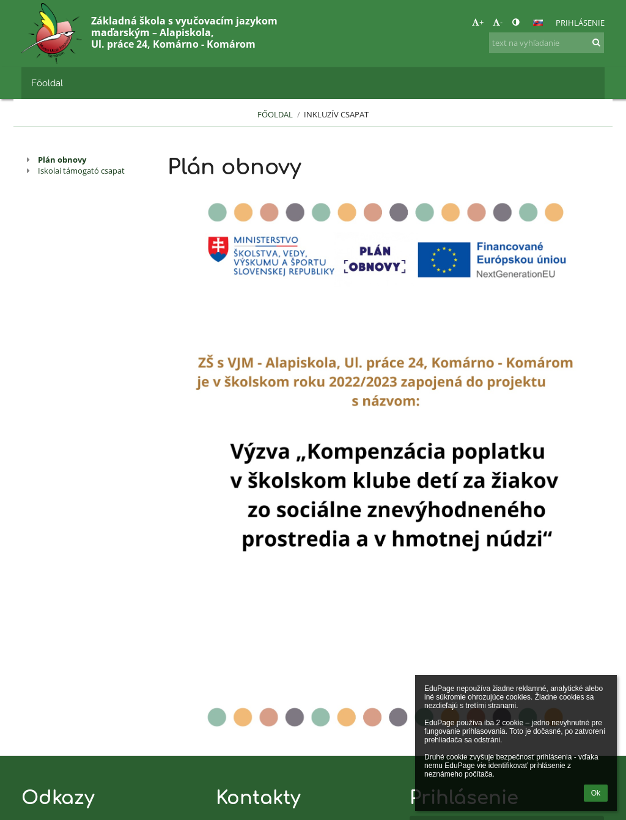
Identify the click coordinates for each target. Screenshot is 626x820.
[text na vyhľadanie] (546, 43)
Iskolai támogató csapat (81, 170)
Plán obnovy (62, 159)
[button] (538, 22)
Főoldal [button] (47, 83)
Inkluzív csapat (336, 114)
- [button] (498, 22)
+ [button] (478, 22)
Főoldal (275, 114)
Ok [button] (595, 793)
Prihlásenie (580, 22)
